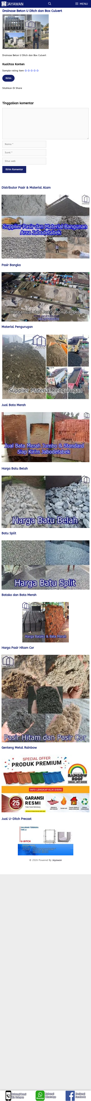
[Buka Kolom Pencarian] (49, 4)
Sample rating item (13, 70)
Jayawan (57, 860)
